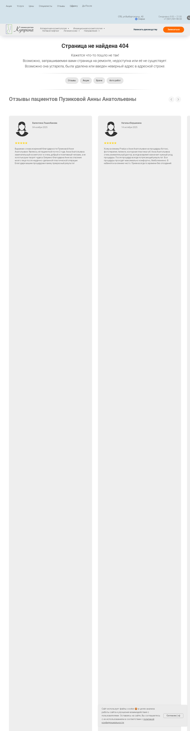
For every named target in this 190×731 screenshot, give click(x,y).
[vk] (171, 607)
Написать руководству (21, 650)
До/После (87, 6)
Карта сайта (68, 650)
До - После (68, 630)
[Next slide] (178, 99)
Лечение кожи (96, 636)
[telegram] (164, 607)
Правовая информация (20, 624)
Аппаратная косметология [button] (53, 28)
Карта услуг (68, 655)
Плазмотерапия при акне (125, 653)
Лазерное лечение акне (125, 616)
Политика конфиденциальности (25, 630)
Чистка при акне (124, 667)
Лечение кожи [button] (71, 31)
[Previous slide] (171, 99)
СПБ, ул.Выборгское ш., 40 (122, 16)
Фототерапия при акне (124, 661)
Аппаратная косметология (96, 611)
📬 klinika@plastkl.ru (18, 655)
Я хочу (74, 6)
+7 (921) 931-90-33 (165, 19)
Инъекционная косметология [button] (88, 28)
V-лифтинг (94, 631)
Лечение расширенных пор (125, 624)
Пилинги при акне (124, 646)
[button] (145, 30)
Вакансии (13, 636)
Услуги (20, 6)
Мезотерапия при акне (124, 640)
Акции (9, 6)
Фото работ (115, 80)
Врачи (99, 80)
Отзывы (61, 6)
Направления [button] (91, 31)
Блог (64, 645)
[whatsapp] (158, 607)
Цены (31, 6)
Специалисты (45, 6)
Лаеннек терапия (124, 610)
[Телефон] (181, 18)
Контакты (67, 660)
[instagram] (177, 607)
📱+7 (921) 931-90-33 (19, 661)
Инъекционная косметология (96, 619)
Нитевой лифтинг (50, 31)
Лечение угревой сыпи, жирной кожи (125, 632)
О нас (65, 640)
